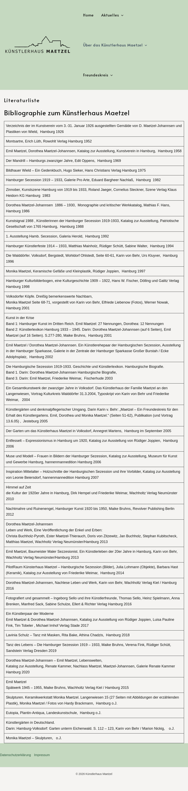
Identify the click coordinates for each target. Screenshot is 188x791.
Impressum (42, 755)
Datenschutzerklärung (15, 755)
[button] (121, 15)
